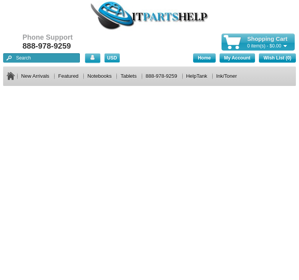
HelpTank (196, 76)
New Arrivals (35, 76)
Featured (68, 76)
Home (204, 58)
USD (112, 58)
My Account (237, 58)
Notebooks (100, 76)
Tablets (129, 76)
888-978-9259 (161, 76)
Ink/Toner (226, 76)
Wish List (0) (277, 58)
